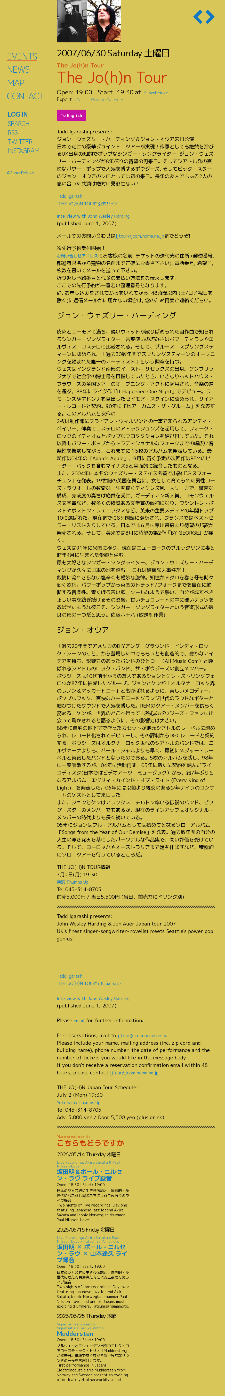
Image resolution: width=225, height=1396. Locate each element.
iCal (79, 99)
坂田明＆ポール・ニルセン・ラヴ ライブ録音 (94, 1171)
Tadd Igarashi (72, 195)
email (80, 1020)
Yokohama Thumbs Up (82, 1102)
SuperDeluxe (162, 92)
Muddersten (94, 1329)
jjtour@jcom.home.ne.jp (143, 235)
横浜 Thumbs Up (75, 881)
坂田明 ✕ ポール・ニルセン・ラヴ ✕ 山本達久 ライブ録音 (94, 1249)
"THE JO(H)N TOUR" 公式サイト (93, 203)
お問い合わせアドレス (81, 255)
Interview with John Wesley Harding (100, 215)
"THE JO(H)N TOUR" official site (94, 983)
